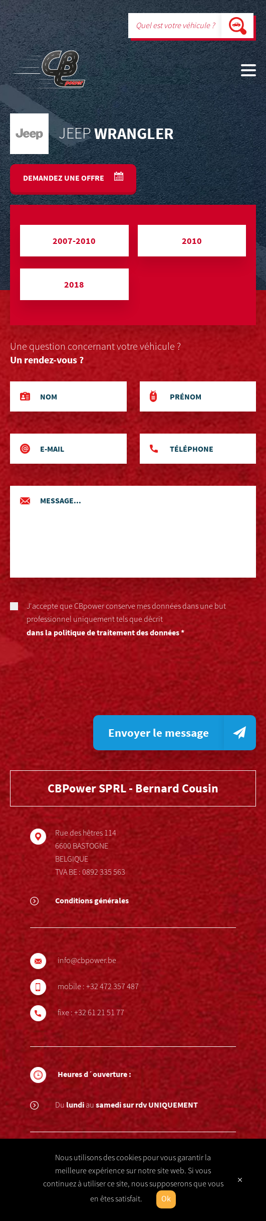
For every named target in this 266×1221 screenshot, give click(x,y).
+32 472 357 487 (116, 987)
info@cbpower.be (91, 961)
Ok (166, 1199)
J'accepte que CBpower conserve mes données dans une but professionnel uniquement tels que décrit (133, 620)
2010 (192, 240)
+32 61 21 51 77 (103, 1013)
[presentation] (86, 680)
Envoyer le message (158, 732)
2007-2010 (74, 240)
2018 (74, 284)
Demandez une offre (64, 178)
